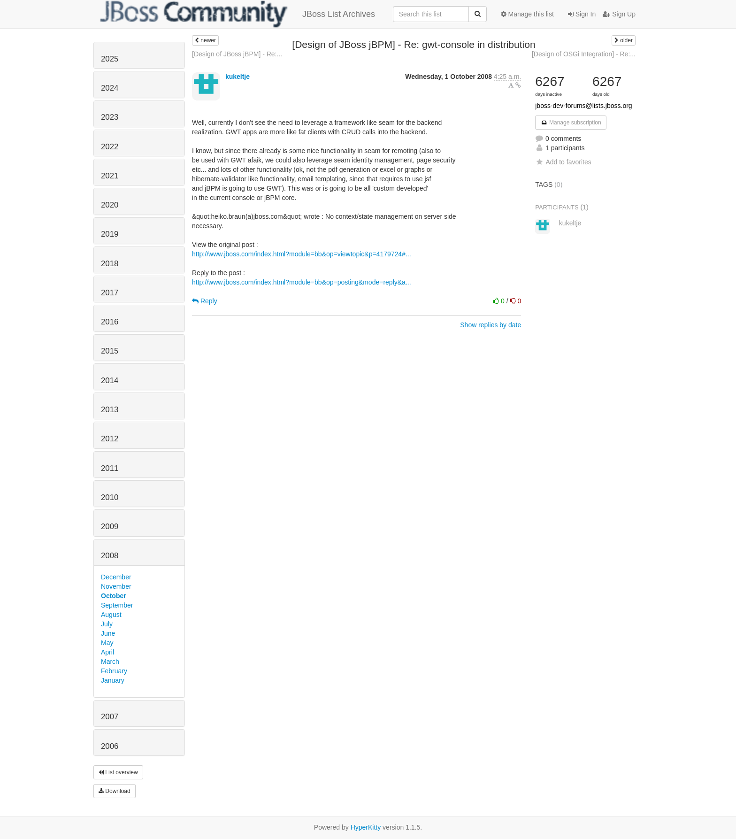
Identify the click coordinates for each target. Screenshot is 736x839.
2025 (109, 58)
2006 (109, 746)
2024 (109, 88)
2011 (109, 468)
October (113, 596)
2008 (109, 555)
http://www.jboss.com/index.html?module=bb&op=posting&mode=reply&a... (301, 282)
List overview (118, 772)
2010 (109, 497)
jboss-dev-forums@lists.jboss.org (583, 105)
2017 (109, 292)
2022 (109, 146)
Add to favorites (563, 162)
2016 (109, 321)
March (110, 661)
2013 (109, 409)
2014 (109, 380)
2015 (109, 350)
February (114, 671)
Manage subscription (570, 122)
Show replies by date (490, 325)
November (116, 586)
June (108, 633)
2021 (109, 175)
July (107, 624)
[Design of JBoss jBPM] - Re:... (237, 54)
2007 (109, 716)
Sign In (582, 14)
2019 (109, 234)
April (107, 652)
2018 (109, 263)
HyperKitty (366, 827)
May (107, 643)
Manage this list (527, 14)
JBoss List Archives (237, 14)
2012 (109, 438)
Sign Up (619, 14)
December (116, 577)
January (112, 680)
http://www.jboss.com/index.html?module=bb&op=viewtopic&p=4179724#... (301, 254)
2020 (109, 204)
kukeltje (237, 76)
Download (114, 791)
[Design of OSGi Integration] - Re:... (584, 54)
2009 (109, 526)
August (111, 614)
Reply (204, 301)
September (117, 605)
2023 (109, 117)
